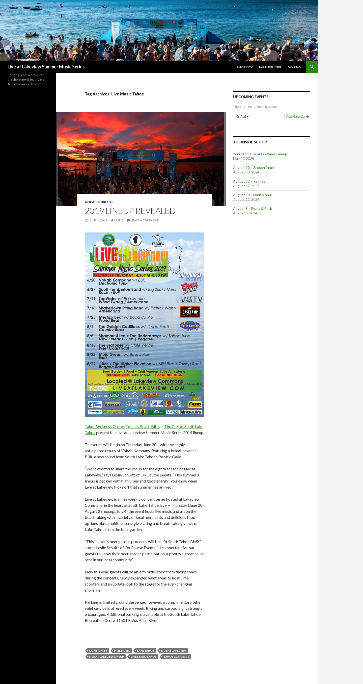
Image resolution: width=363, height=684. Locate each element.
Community (98, 650)
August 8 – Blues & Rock (252, 208)
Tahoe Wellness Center (104, 426)
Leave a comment (144, 220)
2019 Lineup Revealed (130, 211)
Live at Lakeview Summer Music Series (46, 66)
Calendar (295, 66)
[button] (242, 116)
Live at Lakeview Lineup (106, 656)
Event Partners (270, 66)
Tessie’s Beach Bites (143, 426)
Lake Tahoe (145, 650)
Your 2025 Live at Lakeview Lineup (260, 154)
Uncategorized (99, 202)
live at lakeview (173, 650)
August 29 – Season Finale (254, 167)
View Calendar (297, 116)
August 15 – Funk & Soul (252, 195)
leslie (118, 220)
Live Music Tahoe (143, 656)
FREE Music (122, 650)
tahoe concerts (176, 656)
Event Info (245, 66)
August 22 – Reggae (249, 181)
